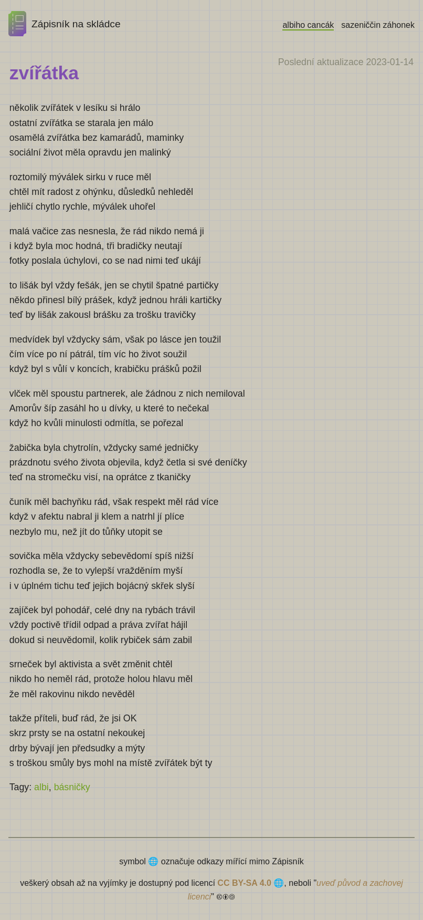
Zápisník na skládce (64, 23)
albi (41, 787)
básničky (72, 787)
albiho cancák (308, 24)
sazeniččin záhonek (378, 24)
